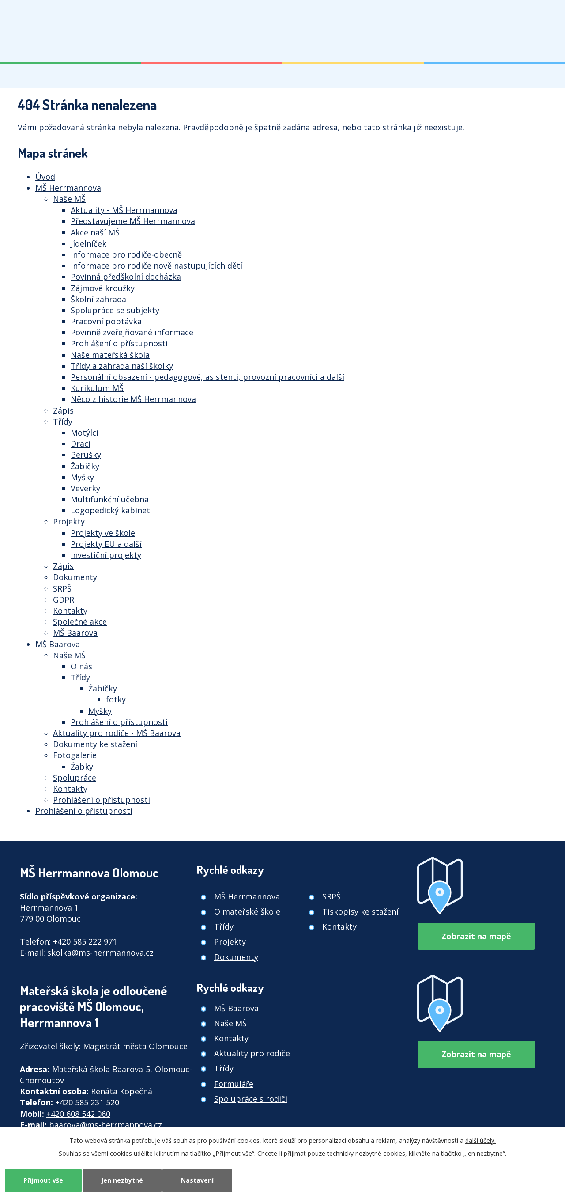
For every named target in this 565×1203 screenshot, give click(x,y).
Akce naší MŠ (95, 232)
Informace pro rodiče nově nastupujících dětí (156, 265)
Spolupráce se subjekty (115, 310)
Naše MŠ (69, 199)
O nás (81, 666)
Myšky (82, 477)
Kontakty (70, 610)
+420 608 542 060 (78, 1113)
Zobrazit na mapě (476, 936)
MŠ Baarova (75, 632)
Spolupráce (74, 777)
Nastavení (197, 1180)
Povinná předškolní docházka (126, 276)
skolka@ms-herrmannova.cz (100, 952)
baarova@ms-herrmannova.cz (105, 1125)
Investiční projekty (106, 555)
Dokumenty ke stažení (95, 744)
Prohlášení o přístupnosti (119, 343)
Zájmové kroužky (103, 288)
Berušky (86, 454)
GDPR (63, 599)
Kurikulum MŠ (97, 388)
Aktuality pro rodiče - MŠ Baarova (117, 733)
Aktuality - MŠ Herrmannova (124, 210)
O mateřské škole (247, 911)
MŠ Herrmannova (68, 187)
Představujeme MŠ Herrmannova (133, 221)
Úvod (45, 176)
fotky (116, 699)
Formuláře (233, 1083)
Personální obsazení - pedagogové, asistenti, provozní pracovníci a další (207, 377)
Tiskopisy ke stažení (360, 911)
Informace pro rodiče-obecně (126, 254)
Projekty (69, 521)
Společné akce (80, 621)
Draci (80, 443)
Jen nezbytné (122, 1180)
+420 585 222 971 (85, 941)
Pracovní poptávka (106, 321)
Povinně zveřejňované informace (132, 332)
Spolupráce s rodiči (250, 1098)
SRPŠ (62, 588)
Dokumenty (75, 577)
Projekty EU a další (106, 544)
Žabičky (85, 466)
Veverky (85, 488)
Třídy (62, 421)
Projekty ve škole (103, 532)
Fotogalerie (75, 755)
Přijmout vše (43, 1180)
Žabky (82, 766)
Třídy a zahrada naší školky (122, 366)
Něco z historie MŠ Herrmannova (133, 399)
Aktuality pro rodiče (252, 1053)
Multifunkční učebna (110, 499)
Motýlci (84, 432)
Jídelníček (88, 243)
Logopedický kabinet (110, 510)
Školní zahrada (98, 299)
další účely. (480, 1140)
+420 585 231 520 (87, 1102)
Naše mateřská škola (110, 354)
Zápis (63, 410)
